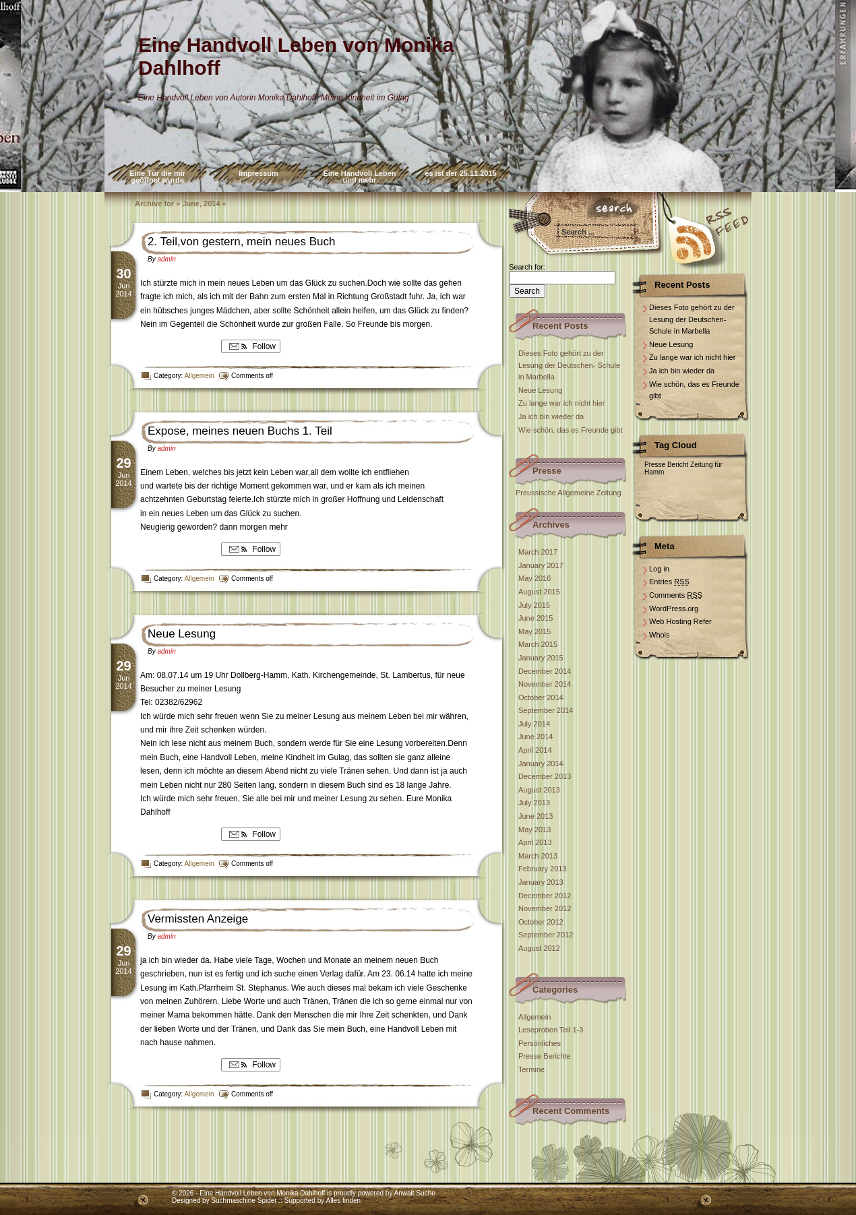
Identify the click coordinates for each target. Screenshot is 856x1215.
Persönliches (539, 1043)
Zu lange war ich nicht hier (561, 403)
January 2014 (540, 763)
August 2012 (539, 948)
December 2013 (544, 776)
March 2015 (537, 644)
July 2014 (534, 724)
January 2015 (540, 658)
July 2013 (534, 803)
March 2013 (537, 856)
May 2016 (534, 578)
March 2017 (537, 552)
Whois (659, 635)
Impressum (258, 173)
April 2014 (535, 750)
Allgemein (199, 375)
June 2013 (535, 816)
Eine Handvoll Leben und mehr (359, 176)
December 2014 (544, 671)
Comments (675, 595)
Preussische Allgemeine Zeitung (568, 493)
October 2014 (540, 697)
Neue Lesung (182, 633)
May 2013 (534, 829)
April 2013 (535, 842)
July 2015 (534, 605)
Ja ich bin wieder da (551, 416)
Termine (531, 1069)
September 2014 (545, 710)
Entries (669, 582)
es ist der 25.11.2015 (460, 173)
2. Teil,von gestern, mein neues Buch (241, 241)
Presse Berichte (544, 1056)
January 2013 (540, 882)
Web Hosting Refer (680, 621)
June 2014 (535, 737)
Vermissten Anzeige (198, 918)
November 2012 (544, 908)
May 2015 (534, 631)
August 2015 (539, 592)
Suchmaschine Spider (243, 1200)
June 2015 (535, 618)
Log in (659, 569)
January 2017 (540, 565)
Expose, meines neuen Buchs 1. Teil (240, 431)
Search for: (527, 267)
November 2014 (544, 684)
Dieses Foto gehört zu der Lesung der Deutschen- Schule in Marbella (569, 365)
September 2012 (545, 935)
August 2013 (539, 790)
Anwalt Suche (414, 1193)
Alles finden (343, 1200)
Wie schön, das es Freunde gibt (570, 430)
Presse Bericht (666, 464)
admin (166, 259)
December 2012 (544, 896)
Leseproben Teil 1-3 (550, 1030)
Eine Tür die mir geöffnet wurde (157, 176)
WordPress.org (673, 608)
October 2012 (540, 922)
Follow (251, 346)
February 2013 (542, 869)
